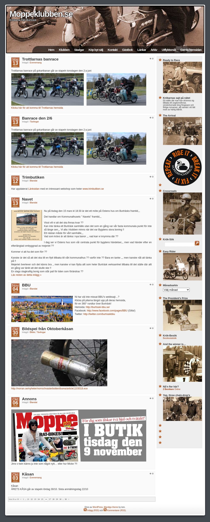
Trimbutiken (33, 177)
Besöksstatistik (170, 338)
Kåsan (28, 474)
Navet (27, 199)
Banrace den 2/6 (37, 118)
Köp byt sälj (96, 49)
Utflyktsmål (169, 49)
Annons (29, 399)
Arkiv (154, 49)
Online (171, 389)
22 (32, 499)
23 (35, 499)
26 (46, 499)
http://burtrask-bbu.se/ (98, 307)
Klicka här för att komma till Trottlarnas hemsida (37, 107)
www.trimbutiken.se (93, 188)
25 (42, 499)
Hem (51, 49)
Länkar (141, 49)
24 (39, 499)
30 (60, 499)
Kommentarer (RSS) (115, 510)
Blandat (33, 180)
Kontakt (112, 49)
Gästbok (127, 49)
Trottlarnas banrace (40, 59)
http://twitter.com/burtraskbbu (99, 314)
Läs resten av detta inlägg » (26, 275)
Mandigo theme (111, 507)
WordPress (98, 507)
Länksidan (34, 188)
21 (28, 499)
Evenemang (36, 62)
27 (50, 499)
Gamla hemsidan (190, 49)
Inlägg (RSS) (91, 510)
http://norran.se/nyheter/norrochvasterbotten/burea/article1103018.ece (49, 388)
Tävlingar (34, 121)
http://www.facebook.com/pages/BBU (107, 310)
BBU (26, 285)
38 (66, 499)
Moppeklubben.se (41, 13)
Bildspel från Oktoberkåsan (47, 329)
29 (57, 499)
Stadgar (79, 49)
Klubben (64, 49)
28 (53, 499)
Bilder (32, 332)
